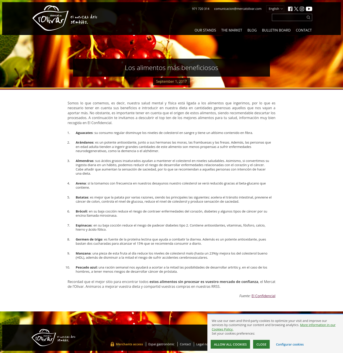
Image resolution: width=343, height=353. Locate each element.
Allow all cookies (230, 344)
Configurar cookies (290, 344)
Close (261, 344)
